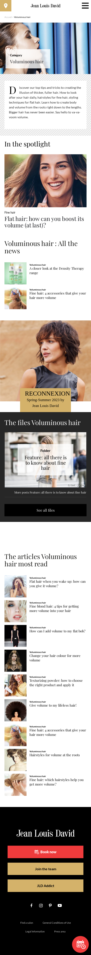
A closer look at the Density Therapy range (56, 270)
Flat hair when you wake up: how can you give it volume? (57, 583)
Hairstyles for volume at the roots (54, 755)
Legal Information (35, 931)
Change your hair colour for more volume (55, 658)
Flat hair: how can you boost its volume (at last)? (44, 222)
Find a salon (26, 922)
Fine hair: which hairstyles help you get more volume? (56, 782)
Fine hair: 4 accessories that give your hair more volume (57, 295)
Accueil (8, 17)
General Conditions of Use (57, 922)
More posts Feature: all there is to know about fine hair (50, 492)
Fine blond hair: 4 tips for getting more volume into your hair (54, 608)
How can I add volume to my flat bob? (57, 631)
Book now (45, 852)
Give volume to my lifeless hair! (53, 705)
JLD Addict (45, 885)
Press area (60, 931)
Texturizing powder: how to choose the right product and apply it (56, 682)
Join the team (45, 869)
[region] (45, 105)
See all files (46, 510)
